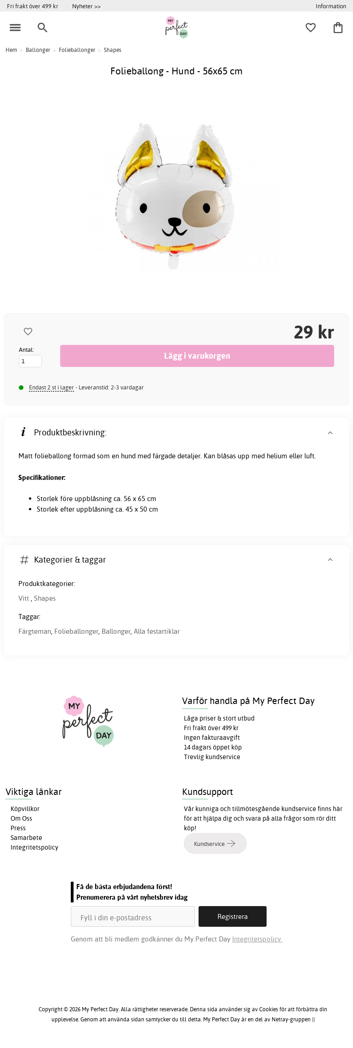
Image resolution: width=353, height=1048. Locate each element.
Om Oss (21, 818)
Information (331, 6)
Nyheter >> (86, 6)
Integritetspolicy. (257, 939)
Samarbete (26, 838)
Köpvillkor (25, 809)
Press (18, 828)
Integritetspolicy (34, 847)
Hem (11, 49)
